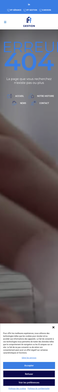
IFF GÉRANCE (15, 10)
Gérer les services (29, 358)
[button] (53, 327)
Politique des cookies (17, 389)
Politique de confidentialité (39, 389)
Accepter (29, 365)
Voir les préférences (29, 382)
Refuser (29, 374)
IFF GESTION (31, 10)
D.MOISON (46, 10)
